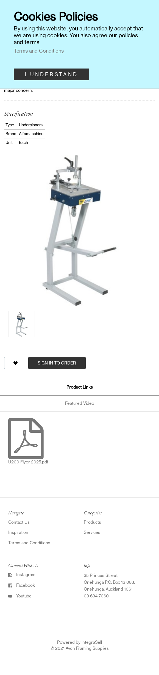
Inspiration (18, 532)
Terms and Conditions (29, 542)
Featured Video (79, 403)
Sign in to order (57, 363)
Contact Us (19, 522)
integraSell (92, 642)
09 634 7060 (96, 596)
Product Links (79, 387)
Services (92, 532)
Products (92, 522)
